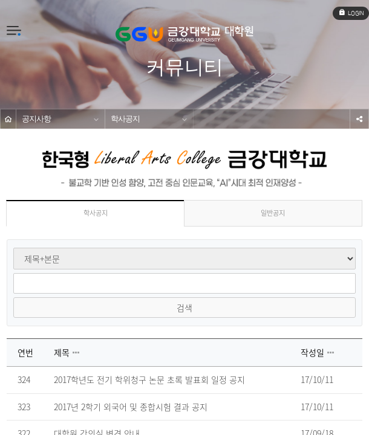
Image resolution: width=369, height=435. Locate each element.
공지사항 (36, 119)
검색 (184, 307)
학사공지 (125, 119)
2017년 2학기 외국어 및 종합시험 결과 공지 (130, 407)
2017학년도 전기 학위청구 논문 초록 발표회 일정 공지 (149, 380)
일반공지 (273, 213)
